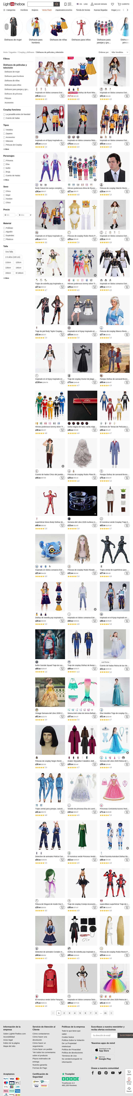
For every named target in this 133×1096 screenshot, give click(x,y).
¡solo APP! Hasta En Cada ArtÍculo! (71, 4)
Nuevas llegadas (100, 10)
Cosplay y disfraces (27, 52)
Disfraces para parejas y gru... (17, 89)
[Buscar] (40, 4)
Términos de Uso (69, 1056)
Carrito (129, 1072)
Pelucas (8, 98)
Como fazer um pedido (42, 1049)
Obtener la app (129, 1083)
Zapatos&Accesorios (64, 10)
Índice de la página (11, 1043)
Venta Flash (47, 10)
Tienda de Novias (83, 10)
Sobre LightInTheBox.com (14, 1034)
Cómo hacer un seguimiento (39, 1044)
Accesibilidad (9, 1037)
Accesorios (9, 103)
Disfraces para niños (13, 85)
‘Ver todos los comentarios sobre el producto (44, 1054)
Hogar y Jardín (117, 10)
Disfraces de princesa (13, 94)
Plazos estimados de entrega (42, 1060)
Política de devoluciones (72, 1052)
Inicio (6, 52)
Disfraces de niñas (12, 81)
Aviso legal (8, 1040)
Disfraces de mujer (12, 72)
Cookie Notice (68, 1037)
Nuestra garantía (40, 1065)
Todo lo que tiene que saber (71, 1032)
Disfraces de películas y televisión (49, 52)
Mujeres (35, 10)
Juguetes (13, 52)
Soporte (129, 1091)
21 (105, 1013)
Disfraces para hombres (14, 76)
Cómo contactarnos (41, 1034)
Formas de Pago (40, 1068)
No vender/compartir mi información (72, 1060)
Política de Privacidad (71, 1049)
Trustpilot (68, 1074)
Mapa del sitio (9, 1046)
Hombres (24, 10)
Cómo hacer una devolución (40, 1038)
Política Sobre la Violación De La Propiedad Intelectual (73, 1043)
